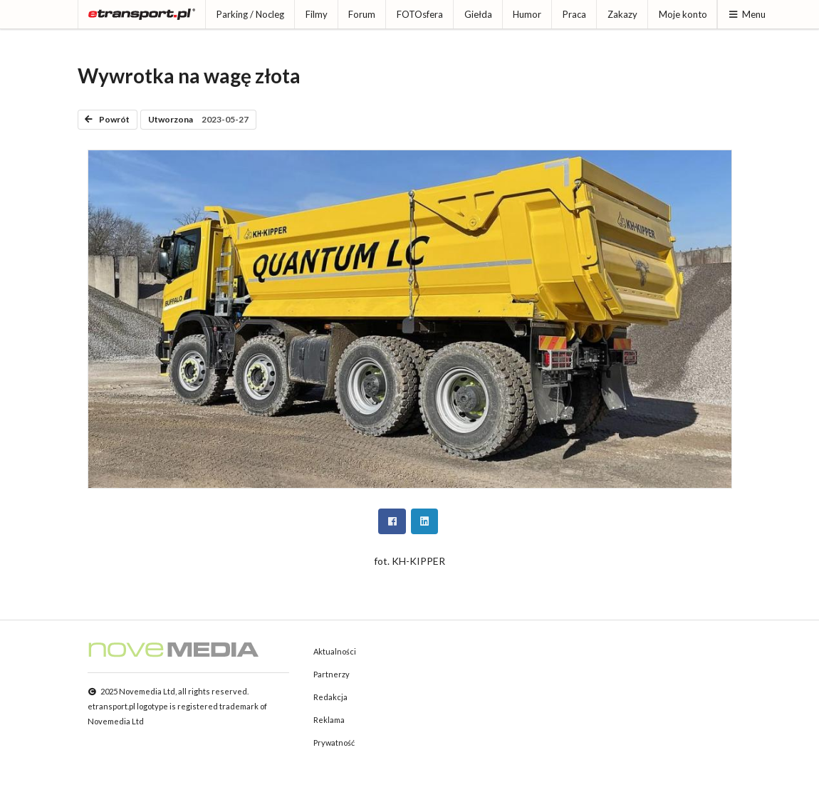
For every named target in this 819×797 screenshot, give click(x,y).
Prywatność (334, 742)
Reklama (329, 719)
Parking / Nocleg (250, 14)
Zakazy (622, 14)
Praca (574, 14)
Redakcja (330, 697)
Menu (747, 14)
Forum (361, 14)
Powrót (107, 119)
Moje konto (683, 14)
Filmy (317, 14)
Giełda (478, 14)
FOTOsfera (420, 14)
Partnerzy (331, 674)
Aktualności (334, 651)
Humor (527, 14)
